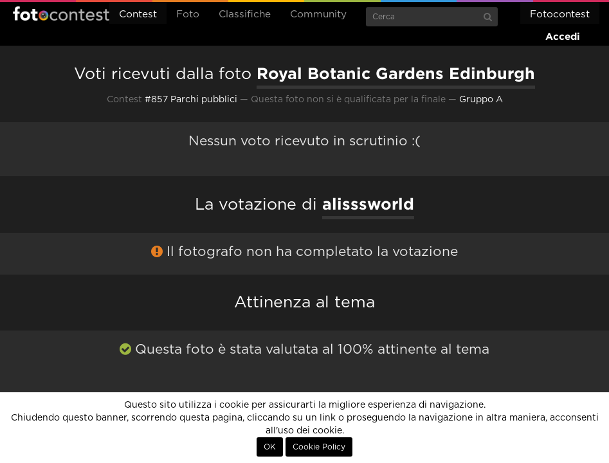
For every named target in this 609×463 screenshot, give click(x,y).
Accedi (562, 36)
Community (318, 14)
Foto (187, 14)
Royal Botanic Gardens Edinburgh (396, 73)
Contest (138, 14)
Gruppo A (481, 99)
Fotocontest (61, 13)
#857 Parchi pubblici (191, 99)
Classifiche (245, 14)
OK (270, 447)
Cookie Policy (319, 447)
